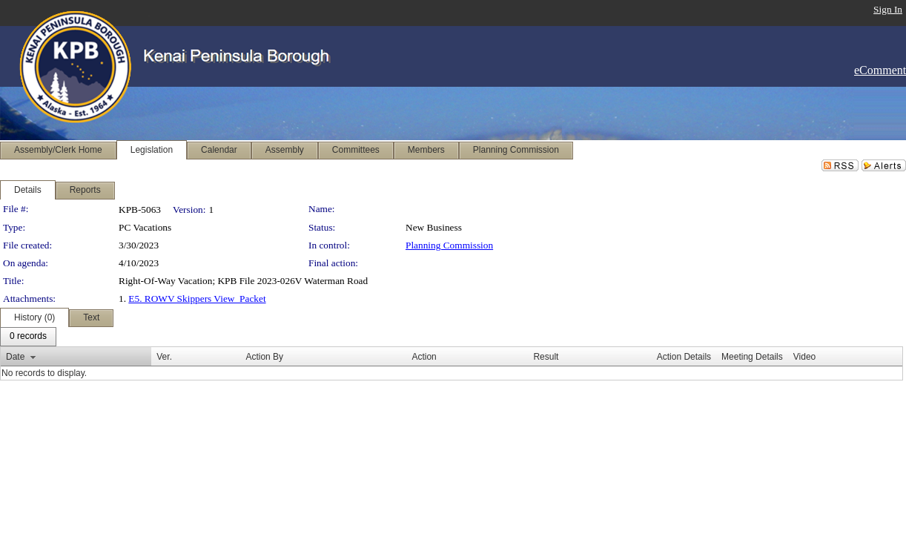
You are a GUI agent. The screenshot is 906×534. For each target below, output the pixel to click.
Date (15, 357)
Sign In (887, 9)
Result (545, 357)
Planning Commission (449, 245)
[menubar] (28, 336)
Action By (264, 357)
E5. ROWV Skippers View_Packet (196, 298)
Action (423, 357)
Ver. (164, 357)
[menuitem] (28, 337)
